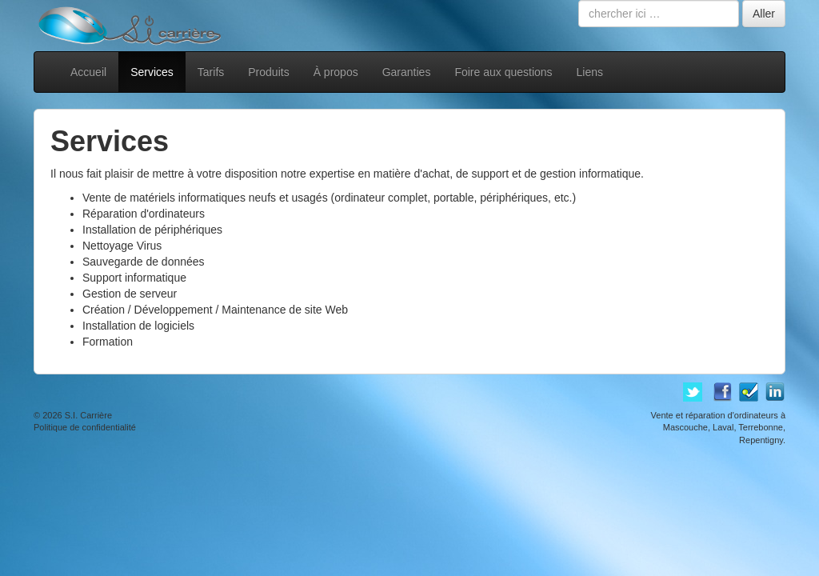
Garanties (406, 72)
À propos (336, 72)
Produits (268, 72)
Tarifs (211, 72)
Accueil (88, 72)
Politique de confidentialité (85, 427)
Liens (590, 72)
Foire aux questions (503, 72)
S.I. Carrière (88, 415)
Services (152, 72)
